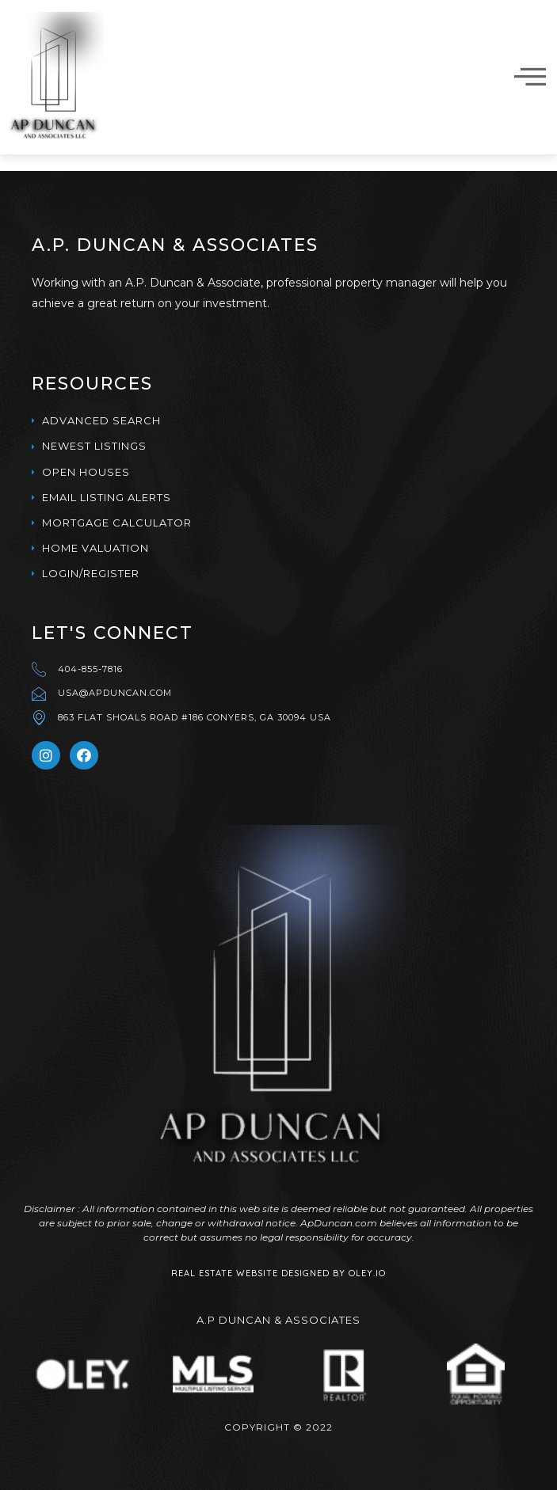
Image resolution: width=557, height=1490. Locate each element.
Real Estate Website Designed (250, 1273)
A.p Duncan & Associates (278, 1319)
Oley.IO (367, 1273)
